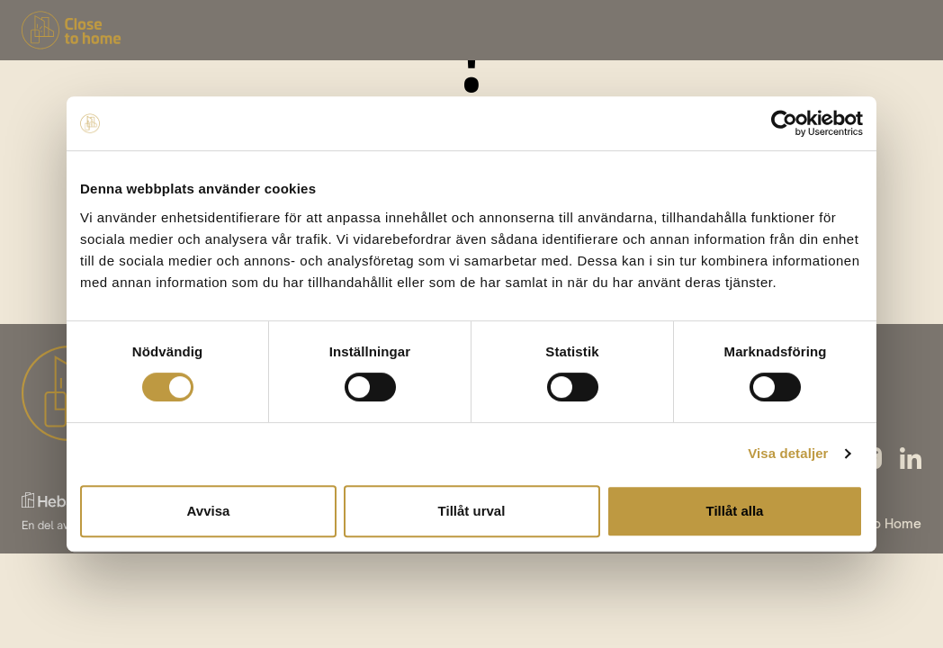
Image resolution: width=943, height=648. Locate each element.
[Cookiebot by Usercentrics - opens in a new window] (784, 123)
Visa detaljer (788, 453)
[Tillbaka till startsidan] (71, 30)
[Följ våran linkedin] (910, 458)
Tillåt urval (472, 510)
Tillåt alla (735, 510)
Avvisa (208, 510)
